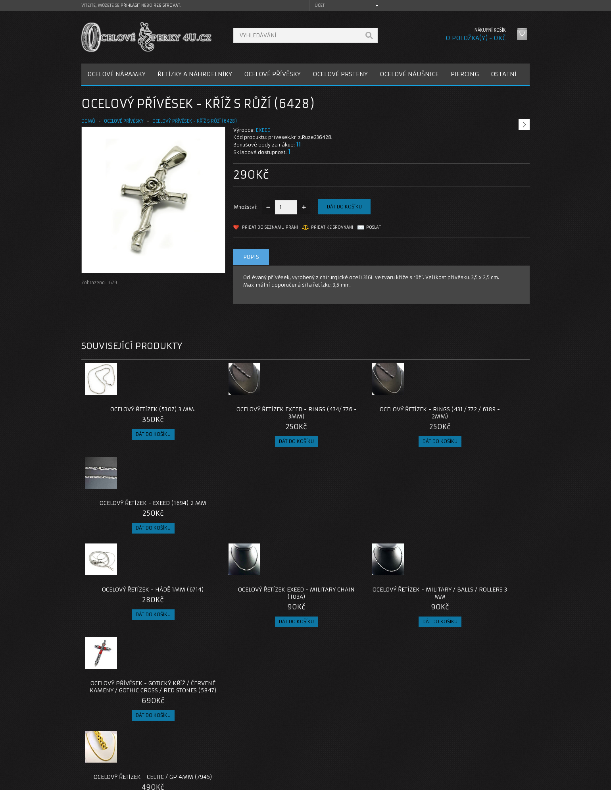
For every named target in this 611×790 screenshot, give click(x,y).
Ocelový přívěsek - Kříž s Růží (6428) (194, 121)
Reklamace (254, 739)
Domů (88, 121)
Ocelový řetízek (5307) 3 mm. (137, 409)
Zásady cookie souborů (117, 758)
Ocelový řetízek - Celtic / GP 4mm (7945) (137, 607)
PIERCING (465, 74)
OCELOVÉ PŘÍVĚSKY (272, 74)
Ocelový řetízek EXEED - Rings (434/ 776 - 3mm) (249, 413)
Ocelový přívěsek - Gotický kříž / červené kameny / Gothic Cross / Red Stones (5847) (473, 510)
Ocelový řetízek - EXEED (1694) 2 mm (474, 413)
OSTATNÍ (504, 74)
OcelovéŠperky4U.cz (111, 782)
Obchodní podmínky (112, 749)
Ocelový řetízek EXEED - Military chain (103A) (249, 506)
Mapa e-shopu (258, 749)
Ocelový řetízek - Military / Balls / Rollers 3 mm (361, 506)
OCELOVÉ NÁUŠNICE (409, 74)
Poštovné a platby (110, 739)
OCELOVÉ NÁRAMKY (116, 74)
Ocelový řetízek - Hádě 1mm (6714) (137, 503)
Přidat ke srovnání (332, 227)
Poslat (373, 227)
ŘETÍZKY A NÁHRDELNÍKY (195, 74)
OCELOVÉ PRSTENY (340, 74)
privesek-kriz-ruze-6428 (113, 672)
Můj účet (403, 730)
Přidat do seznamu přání (270, 227)
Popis (251, 257)
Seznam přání (409, 749)
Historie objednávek (417, 739)
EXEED (263, 130)
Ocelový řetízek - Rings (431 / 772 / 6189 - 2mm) (361, 413)
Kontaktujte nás (259, 730)
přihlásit (130, 5)
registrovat (167, 5)
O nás (95, 730)
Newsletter (406, 758)
